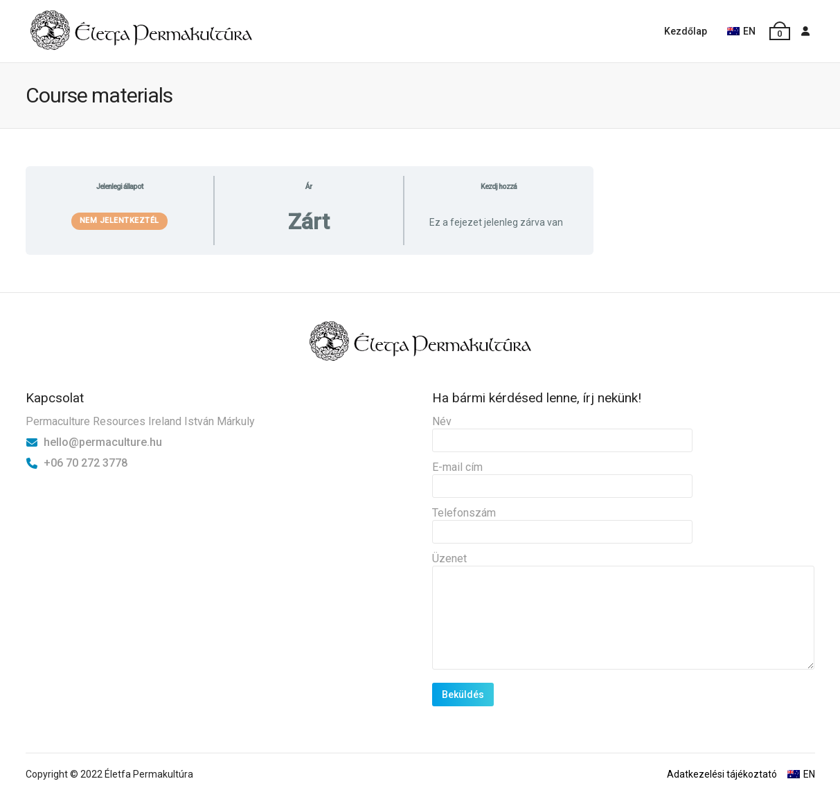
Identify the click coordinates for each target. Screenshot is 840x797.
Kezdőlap (685, 31)
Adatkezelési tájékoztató (722, 774)
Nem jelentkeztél (119, 220)
